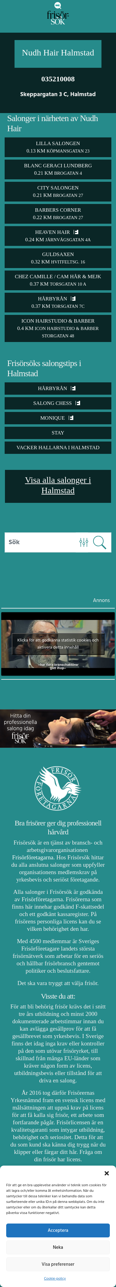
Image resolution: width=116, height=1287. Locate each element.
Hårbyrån (57, 388)
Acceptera (58, 1230)
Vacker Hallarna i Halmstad (58, 447)
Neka (58, 1247)
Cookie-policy (55, 1279)
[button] (107, 1173)
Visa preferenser (58, 1264)
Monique (56, 418)
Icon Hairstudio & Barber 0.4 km (58, 328)
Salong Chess (56, 403)
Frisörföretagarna (32, 857)
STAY (58, 433)
